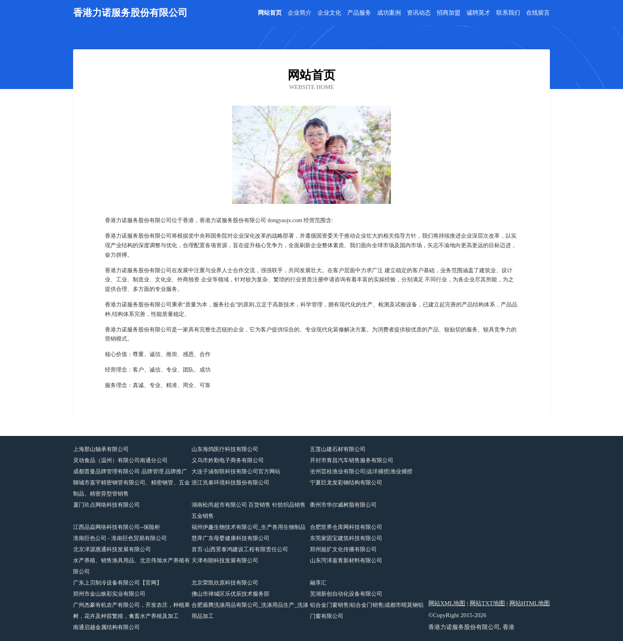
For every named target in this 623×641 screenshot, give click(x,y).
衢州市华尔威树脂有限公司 (343, 505)
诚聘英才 (478, 13)
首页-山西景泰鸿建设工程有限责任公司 (240, 549)
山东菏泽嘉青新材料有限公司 (346, 561)
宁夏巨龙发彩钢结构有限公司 (346, 483)
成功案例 (389, 13)
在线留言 (538, 13)
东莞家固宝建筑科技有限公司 (346, 538)
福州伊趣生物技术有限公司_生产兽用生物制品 (249, 527)
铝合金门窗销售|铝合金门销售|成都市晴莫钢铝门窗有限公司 (367, 610)
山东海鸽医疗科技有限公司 (225, 449)
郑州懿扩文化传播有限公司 (343, 549)
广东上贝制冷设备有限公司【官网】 (117, 583)
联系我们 (508, 13)
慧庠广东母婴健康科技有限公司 (230, 538)
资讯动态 (419, 13)
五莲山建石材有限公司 (338, 449)
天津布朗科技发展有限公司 (225, 561)
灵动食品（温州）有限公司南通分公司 (120, 460)
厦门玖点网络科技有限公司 (106, 505)
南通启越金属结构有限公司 (106, 627)
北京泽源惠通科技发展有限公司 (112, 549)
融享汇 (318, 583)
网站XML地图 (446, 603)
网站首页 (270, 13)
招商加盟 (448, 13)
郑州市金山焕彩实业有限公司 (109, 594)
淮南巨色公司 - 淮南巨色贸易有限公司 (120, 538)
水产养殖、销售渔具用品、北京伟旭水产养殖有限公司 (131, 566)
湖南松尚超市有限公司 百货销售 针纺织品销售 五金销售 (249, 510)
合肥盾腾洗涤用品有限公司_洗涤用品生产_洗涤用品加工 (250, 610)
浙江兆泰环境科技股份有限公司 (230, 483)
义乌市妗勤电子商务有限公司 (228, 460)
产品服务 (359, 13)
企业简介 (300, 13)
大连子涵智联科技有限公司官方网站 (236, 471)
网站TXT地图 (487, 603)
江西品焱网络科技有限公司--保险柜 (116, 527)
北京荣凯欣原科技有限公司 (225, 583)
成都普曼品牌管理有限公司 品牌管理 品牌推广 (130, 471)
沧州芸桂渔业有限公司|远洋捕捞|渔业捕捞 (361, 471)
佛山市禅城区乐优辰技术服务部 (230, 594)
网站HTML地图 (529, 603)
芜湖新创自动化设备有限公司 (346, 594)
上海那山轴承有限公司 (101, 449)
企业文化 (329, 13)
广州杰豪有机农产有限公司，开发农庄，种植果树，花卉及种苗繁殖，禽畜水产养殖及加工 (131, 610)
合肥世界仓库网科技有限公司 (346, 527)
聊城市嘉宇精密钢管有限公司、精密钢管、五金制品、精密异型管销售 (131, 488)
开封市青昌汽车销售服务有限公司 (351, 460)
